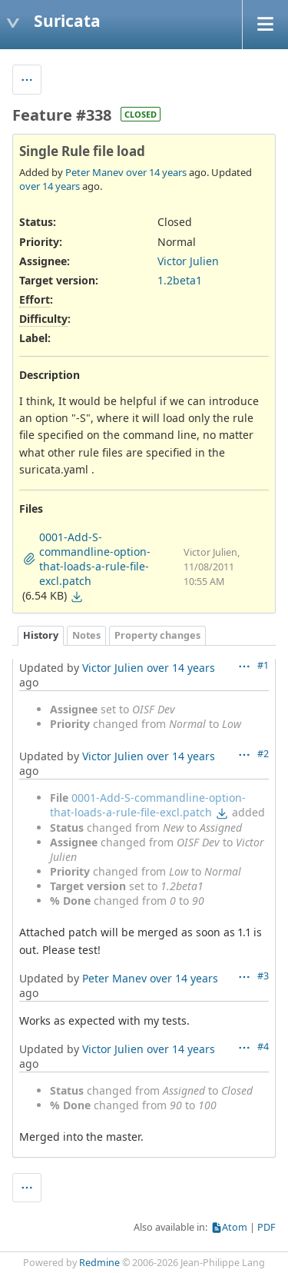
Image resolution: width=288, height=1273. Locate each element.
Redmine (99, 1262)
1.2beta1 (179, 280)
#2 (263, 753)
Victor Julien (188, 261)
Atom (234, 1227)
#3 (263, 975)
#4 (263, 1046)
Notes (86, 635)
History (40, 635)
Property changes (157, 635)
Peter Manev (94, 172)
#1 (263, 665)
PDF (266, 1227)
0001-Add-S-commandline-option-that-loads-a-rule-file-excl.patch (148, 804)
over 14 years (156, 172)
